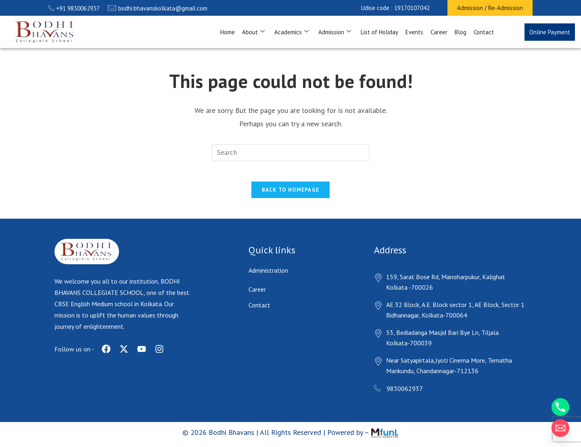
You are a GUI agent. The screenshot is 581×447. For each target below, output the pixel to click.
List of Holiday (379, 32)
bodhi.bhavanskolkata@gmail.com (157, 8)
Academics (291, 32)
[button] (395, 8)
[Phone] (560, 407)
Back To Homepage (291, 193)
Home (227, 32)
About (253, 32)
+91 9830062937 (74, 8)
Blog (460, 32)
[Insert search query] (290, 152)
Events (414, 32)
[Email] (560, 428)
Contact (484, 32)
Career (439, 32)
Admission (334, 32)
